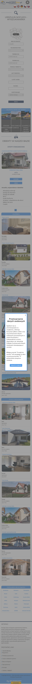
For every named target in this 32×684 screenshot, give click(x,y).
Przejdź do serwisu (16, 365)
